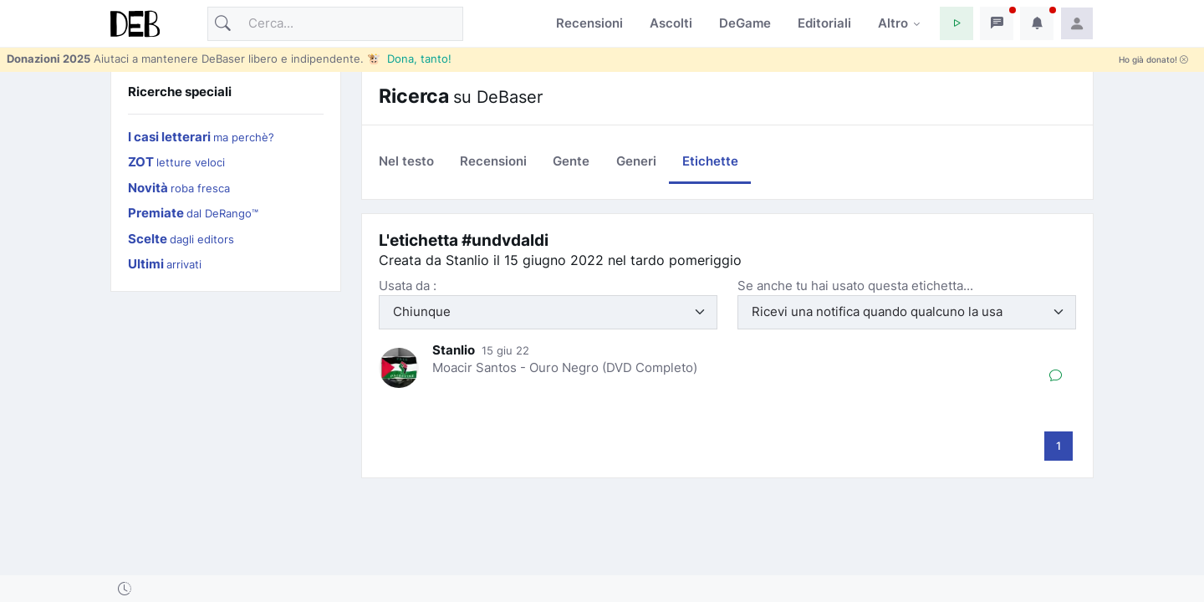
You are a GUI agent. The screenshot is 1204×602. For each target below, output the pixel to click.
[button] (956, 23)
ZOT (176, 162)
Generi (636, 161)
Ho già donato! (1153, 59)
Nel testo (406, 161)
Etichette (710, 161)
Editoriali (824, 23)
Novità (179, 188)
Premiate (193, 213)
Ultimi (165, 264)
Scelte (181, 239)
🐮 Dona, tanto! (409, 58)
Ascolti (671, 23)
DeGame (745, 23)
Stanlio (453, 350)
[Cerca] (335, 24)
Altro (893, 23)
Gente (571, 161)
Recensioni (589, 23)
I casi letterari (201, 137)
